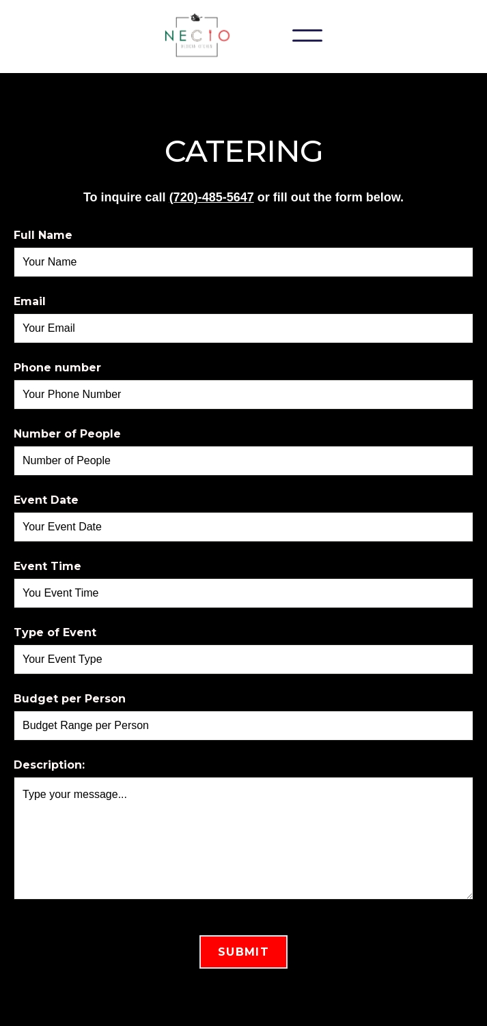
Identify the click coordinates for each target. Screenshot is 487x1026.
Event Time (47, 566)
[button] (307, 35)
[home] (201, 35)
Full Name (43, 235)
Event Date (46, 500)
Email (30, 301)
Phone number (57, 367)
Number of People (67, 433)
